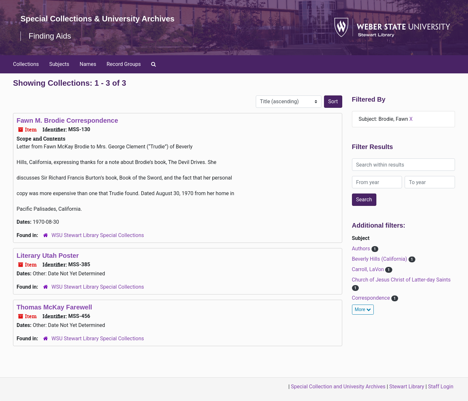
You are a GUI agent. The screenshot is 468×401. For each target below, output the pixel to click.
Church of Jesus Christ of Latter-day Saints (401, 280)
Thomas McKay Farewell (54, 307)
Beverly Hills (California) (380, 259)
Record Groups (124, 64)
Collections (26, 64)
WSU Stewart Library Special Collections (97, 235)
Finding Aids (50, 35)
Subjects (59, 64)
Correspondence (371, 298)
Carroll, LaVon (368, 269)
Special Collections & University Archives (97, 18)
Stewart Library (406, 386)
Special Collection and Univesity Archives (338, 386)
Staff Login (440, 386)
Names (88, 64)
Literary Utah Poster (48, 255)
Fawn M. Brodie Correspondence (67, 120)
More (363, 309)
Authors (361, 248)
